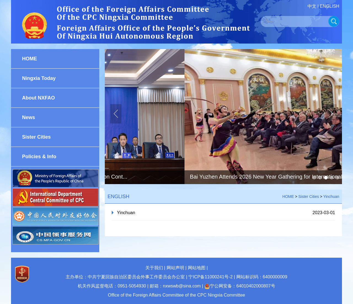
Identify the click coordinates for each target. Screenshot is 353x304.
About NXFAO (38, 98)
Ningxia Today (39, 78)
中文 (311, 6)
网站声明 (175, 267)
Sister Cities (36, 137)
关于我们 (154, 267)
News (28, 117)
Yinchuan (331, 196)
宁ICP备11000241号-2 (210, 277)
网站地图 (196, 267)
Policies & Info (39, 156)
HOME (29, 58)
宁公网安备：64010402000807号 (239, 286)
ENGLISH (329, 6)
